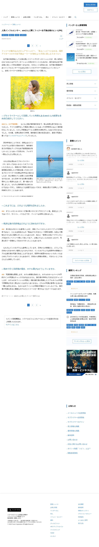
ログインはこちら (12, 324)
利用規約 (80, 517)
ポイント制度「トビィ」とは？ (79, 448)
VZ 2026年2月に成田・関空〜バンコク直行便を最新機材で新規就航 (86, 58)
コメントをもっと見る (82, 260)
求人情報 (70, 84)
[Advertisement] (56, 7)
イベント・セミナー (58, 17)
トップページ (6, 24)
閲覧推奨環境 (73, 453)
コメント (74, 288)
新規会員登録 (91, 5)
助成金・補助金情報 (74, 105)
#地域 (92, 310)
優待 (69, 17)
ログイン (90, 10)
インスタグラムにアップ (17, 136)
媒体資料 (71, 435)
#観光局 (11, 35)
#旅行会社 (5, 35)
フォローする (16, 509)
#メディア (82, 300)
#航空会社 (70, 300)
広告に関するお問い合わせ (77, 444)
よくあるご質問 (82, 520)
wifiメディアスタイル (56, 526)
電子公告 (80, 523)
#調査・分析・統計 (79, 281)
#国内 (92, 281)
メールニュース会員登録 (77, 413)
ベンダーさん (38, 17)
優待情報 (70, 91)
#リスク (69, 312)
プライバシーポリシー (84, 514)
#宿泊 (83, 327)
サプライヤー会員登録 (76, 417)
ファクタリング (55, 530)
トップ (5, 17)
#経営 (88, 300)
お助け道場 (26, 17)
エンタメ (53, 536)
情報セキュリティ (83, 510)
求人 (47, 17)
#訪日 (68, 284)
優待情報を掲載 (73, 431)
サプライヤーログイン (76, 422)
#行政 (83, 310)
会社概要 (80, 504)
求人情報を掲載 (73, 426)
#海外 (17, 35)
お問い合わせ (73, 440)
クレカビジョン (55, 523)
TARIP (52, 533)
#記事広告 (23, 35)
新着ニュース (15, 17)
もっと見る (82, 71)
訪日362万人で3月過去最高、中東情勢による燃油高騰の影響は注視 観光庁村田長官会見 (83, 319)
